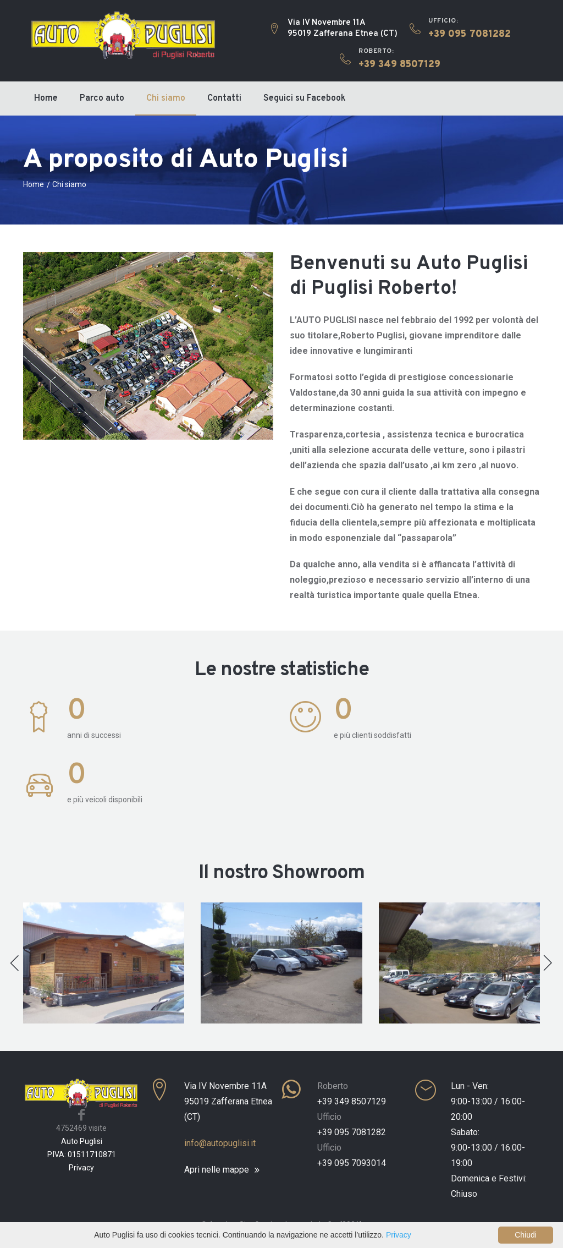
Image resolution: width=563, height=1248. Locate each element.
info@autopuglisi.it (220, 1143)
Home (46, 98)
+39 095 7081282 (351, 1132)
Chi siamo (165, 98)
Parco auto (102, 98)
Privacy (81, 1167)
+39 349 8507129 (351, 1101)
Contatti (224, 98)
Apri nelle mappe (216, 1169)
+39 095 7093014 (351, 1163)
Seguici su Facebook (304, 98)
